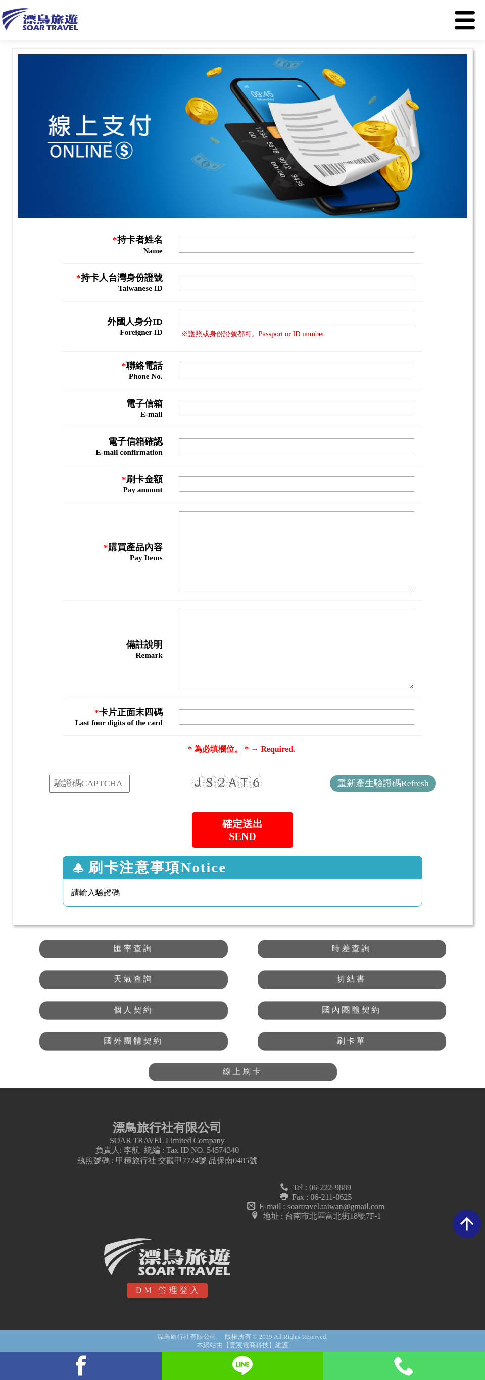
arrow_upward (467, 1224)
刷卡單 (352, 1041)
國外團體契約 (133, 1041)
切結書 (352, 979)
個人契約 (133, 1010)
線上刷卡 (242, 1072)
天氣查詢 (133, 979)
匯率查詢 (133, 949)
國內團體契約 (351, 1010)
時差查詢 (351, 949)
